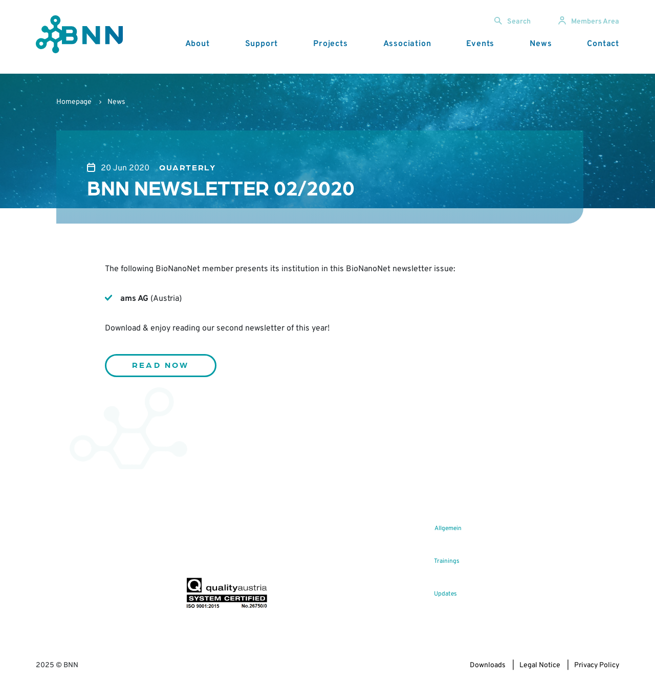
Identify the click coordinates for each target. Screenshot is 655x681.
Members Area (588, 21)
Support (261, 44)
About (197, 44)
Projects (330, 44)
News (541, 44)
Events (480, 44)
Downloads (488, 665)
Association (407, 44)
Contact (603, 44)
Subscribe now (246, 553)
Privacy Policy (596, 665)
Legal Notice (539, 665)
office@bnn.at (58, 568)
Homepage (74, 102)
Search (512, 21)
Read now (160, 364)
